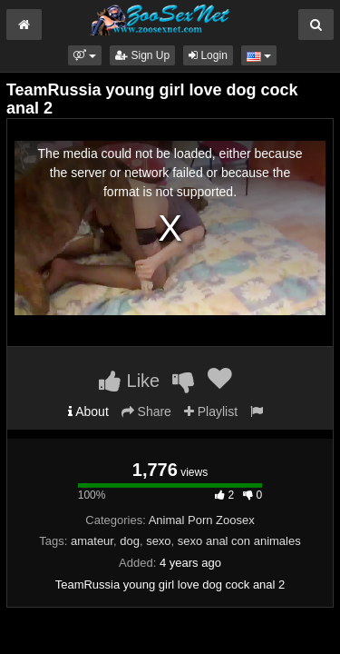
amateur (92, 541)
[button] (85, 55)
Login (208, 55)
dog (130, 541)
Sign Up (142, 55)
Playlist (211, 411)
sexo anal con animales (239, 541)
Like (129, 381)
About (88, 411)
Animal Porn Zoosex (202, 520)
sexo (158, 541)
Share (146, 411)
